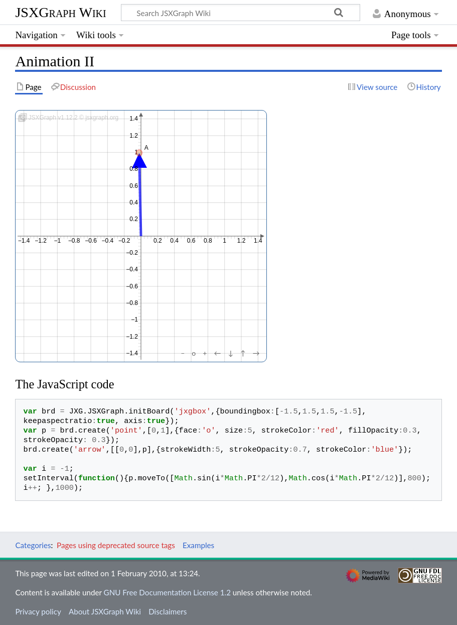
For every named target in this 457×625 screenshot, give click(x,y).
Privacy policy (38, 611)
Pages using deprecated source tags (116, 545)
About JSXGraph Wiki (105, 611)
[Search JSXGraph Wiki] (240, 13)
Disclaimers (167, 611)
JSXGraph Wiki (60, 12)
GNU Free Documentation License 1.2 (167, 592)
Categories (33, 545)
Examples (198, 545)
